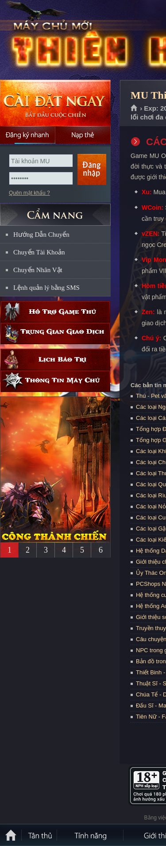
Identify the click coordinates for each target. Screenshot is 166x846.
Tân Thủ (40, 835)
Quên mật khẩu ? (29, 193)
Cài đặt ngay (55, 103)
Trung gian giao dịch (55, 333)
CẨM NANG (55, 211)
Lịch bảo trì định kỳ (55, 359)
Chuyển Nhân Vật (37, 269)
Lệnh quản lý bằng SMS (46, 287)
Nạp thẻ (83, 135)
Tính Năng (91, 835)
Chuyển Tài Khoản (39, 252)
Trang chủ (134, 108)
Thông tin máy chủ (55, 381)
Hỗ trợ (55, 312)
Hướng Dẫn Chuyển (41, 234)
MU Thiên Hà (63, 40)
